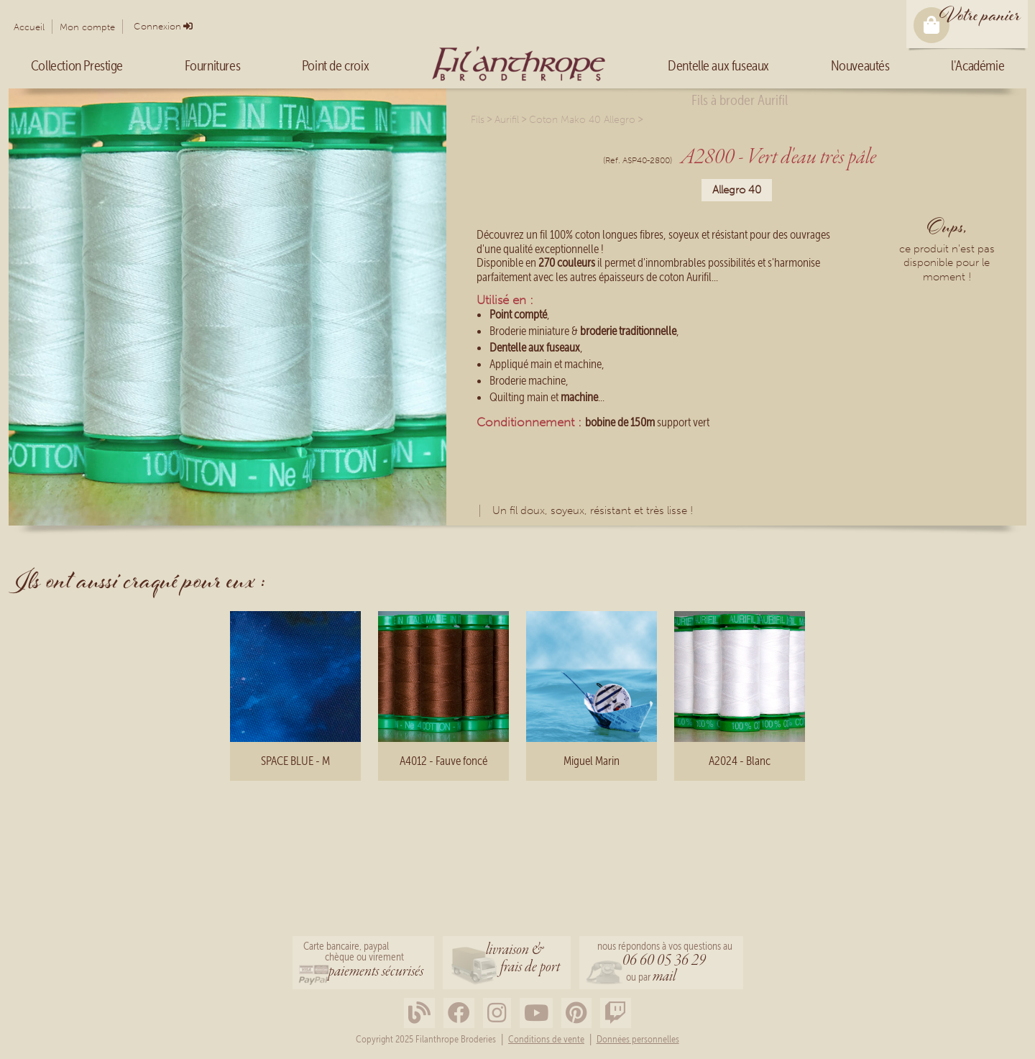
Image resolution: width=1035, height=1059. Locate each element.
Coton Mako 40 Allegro (582, 120)
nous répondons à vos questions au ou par (664, 964)
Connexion (157, 26)
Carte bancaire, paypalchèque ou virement (363, 961)
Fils (477, 120)
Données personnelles (638, 1040)
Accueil (29, 27)
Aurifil (506, 120)
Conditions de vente (546, 1040)
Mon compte (87, 27)
